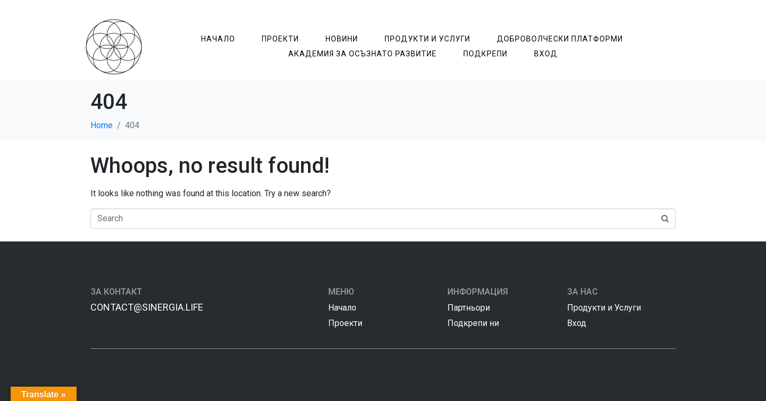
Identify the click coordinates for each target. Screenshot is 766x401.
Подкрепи (485, 53)
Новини (342, 39)
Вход (545, 53)
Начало (218, 39)
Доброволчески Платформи (560, 39)
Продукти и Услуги (427, 39)
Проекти (280, 39)
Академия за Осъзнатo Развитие (362, 53)
